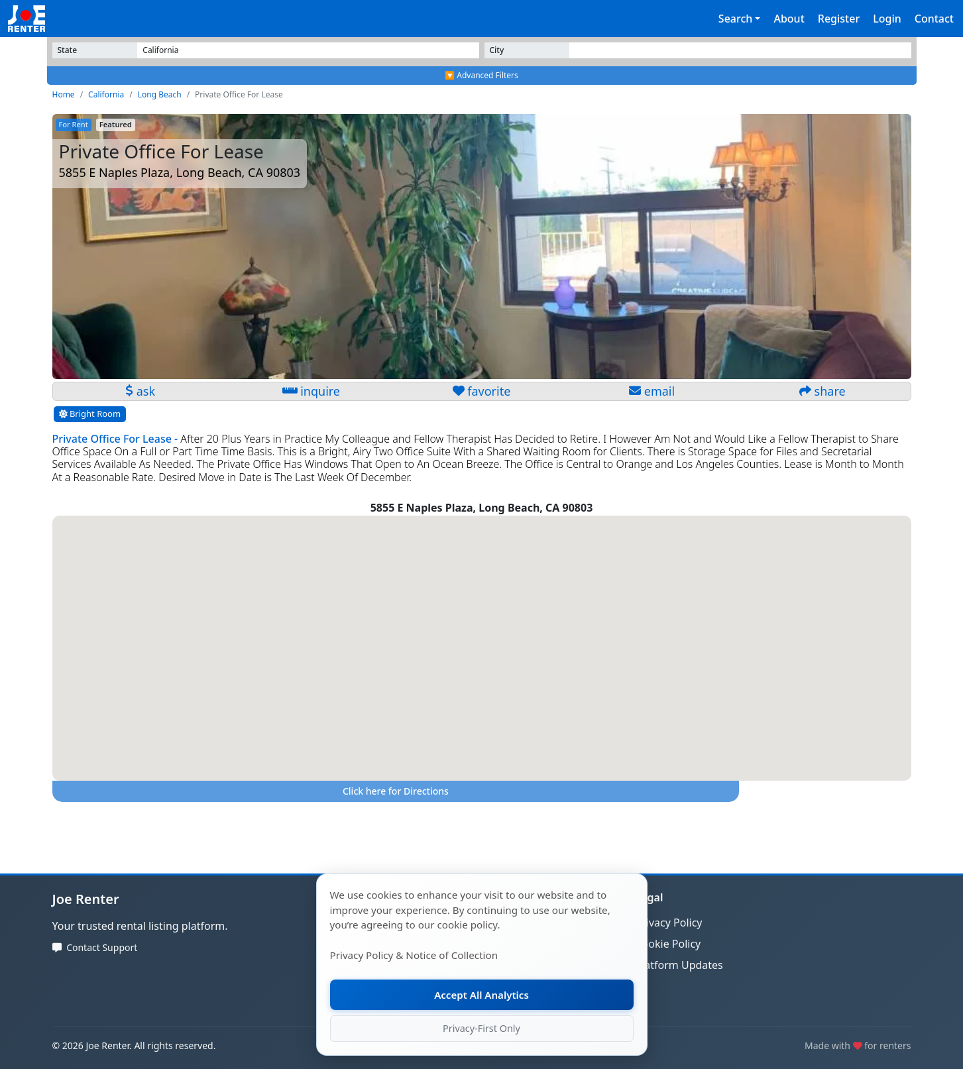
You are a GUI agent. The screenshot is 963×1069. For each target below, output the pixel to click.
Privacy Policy (669, 922)
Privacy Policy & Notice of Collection (414, 955)
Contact (934, 18)
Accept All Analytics (482, 994)
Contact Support (101, 947)
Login (887, 18)
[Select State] (308, 50)
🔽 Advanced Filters (481, 75)
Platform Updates (679, 965)
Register (839, 18)
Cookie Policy (668, 943)
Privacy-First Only (481, 1028)
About (788, 18)
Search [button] (735, 18)
